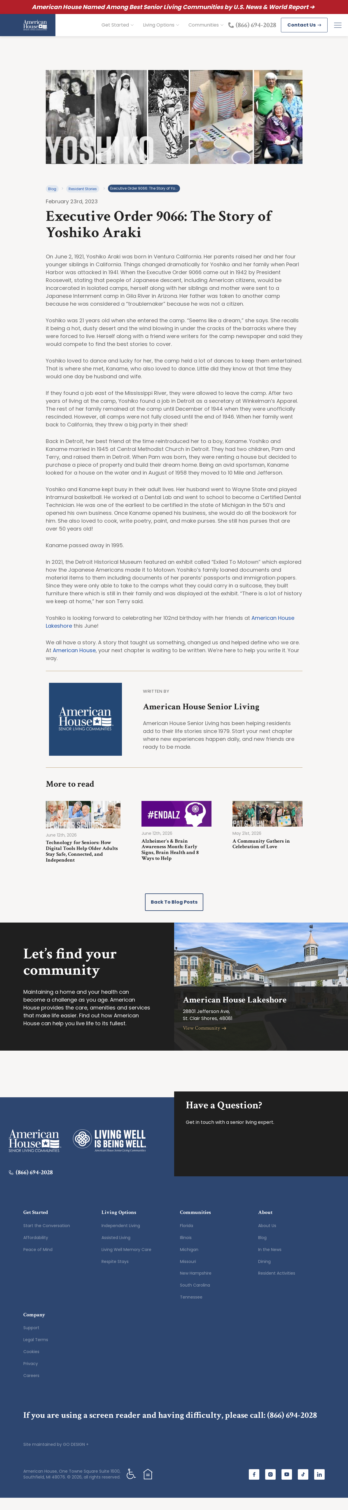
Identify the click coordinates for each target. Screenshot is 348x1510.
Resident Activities (276, 1285)
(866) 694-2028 (292, 1427)
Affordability (35, 1250)
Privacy (30, 1376)
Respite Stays (115, 1274)
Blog (52, 201)
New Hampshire (195, 1285)
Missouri (188, 1274)
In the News (269, 1262)
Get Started (118, 31)
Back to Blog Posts (174, 914)
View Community (204, 1040)
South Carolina (195, 1297)
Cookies (31, 1364)
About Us (267, 1238)
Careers (31, 1388)
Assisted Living (116, 1250)
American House (74, 662)
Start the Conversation (46, 1238)
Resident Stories (83, 201)
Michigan (189, 1262)
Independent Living (121, 1238)
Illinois (186, 1250)
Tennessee (191, 1309)
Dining (264, 1274)
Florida (186, 1238)
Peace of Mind (38, 1262)
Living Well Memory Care (126, 1262)
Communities (205, 31)
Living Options (161, 31)
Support (31, 1340)
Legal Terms (35, 1352)
